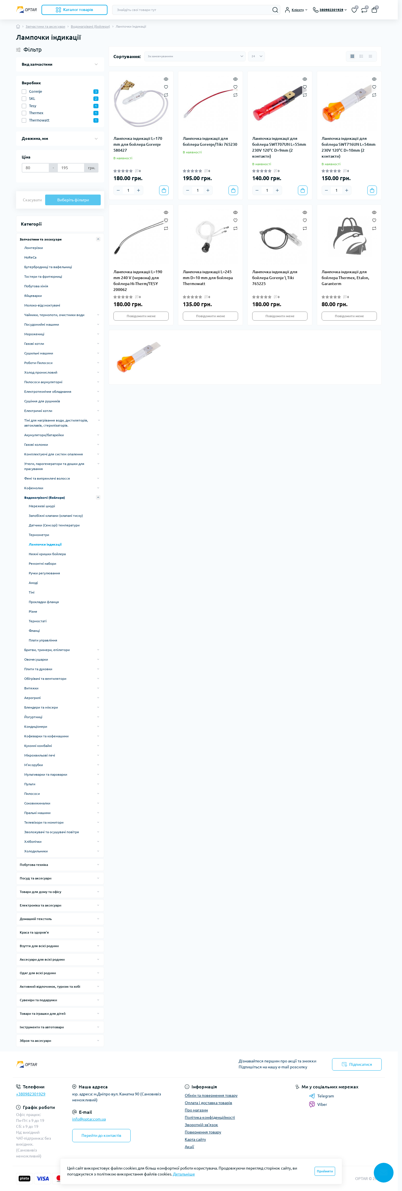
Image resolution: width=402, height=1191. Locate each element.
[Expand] (98, 239)
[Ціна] (35, 168)
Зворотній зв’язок (201, 1124)
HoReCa (30, 257)
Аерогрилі (32, 698)
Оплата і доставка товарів (208, 1102)
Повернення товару (203, 1132)
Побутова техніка (34, 864)
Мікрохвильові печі (39, 755)
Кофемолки (33, 488)
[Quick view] (166, 78)
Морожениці (34, 334)
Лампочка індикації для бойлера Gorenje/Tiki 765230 (210, 141)
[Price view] (370, 56)
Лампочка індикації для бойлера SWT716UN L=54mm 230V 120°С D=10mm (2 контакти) (348, 147)
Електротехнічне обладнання (47, 391)
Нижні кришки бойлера (47, 554)
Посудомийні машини (41, 324)
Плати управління (43, 640)
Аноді (33, 583)
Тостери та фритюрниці (43, 276)
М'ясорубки (33, 765)
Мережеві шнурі (42, 506)
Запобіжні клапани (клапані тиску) (56, 515)
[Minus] (118, 190)
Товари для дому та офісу (40, 892)
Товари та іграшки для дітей (42, 1013)
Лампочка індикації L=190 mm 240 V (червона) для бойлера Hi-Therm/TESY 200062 (137, 281)
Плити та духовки (38, 669)
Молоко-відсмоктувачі (42, 305)
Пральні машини (37, 813)
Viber (318, 1104)
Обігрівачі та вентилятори (45, 678)
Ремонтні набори (42, 563)
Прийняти (325, 1171)
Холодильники (36, 851)
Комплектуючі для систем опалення (53, 454)
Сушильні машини (38, 353)
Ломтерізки (33, 248)
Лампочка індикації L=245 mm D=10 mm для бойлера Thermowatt (208, 278)
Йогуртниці (33, 717)
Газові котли (34, 343)
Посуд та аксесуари (35, 878)
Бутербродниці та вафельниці (48, 267)
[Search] (275, 10)
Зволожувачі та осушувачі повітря (51, 832)
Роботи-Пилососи (38, 363)
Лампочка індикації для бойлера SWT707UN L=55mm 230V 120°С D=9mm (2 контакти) (279, 147)
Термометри (39, 535)
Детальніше (184, 1174)
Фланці (34, 630)
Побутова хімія (36, 286)
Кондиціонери (35, 726)
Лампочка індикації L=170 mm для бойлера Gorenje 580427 (137, 144)
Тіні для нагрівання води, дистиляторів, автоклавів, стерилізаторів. (56, 422)
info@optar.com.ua (89, 1119)
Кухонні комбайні (38, 745)
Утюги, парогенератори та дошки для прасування (54, 466)
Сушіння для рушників (42, 401)
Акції (189, 1146)
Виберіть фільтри (73, 200)
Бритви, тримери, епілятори (47, 650)
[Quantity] (128, 190)
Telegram (321, 1096)
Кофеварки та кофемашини (46, 736)
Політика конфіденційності (210, 1117)
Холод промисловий (40, 372)
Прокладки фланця (44, 602)
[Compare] (166, 94)
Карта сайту (195, 1139)
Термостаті (38, 621)
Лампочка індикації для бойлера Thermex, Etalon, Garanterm (345, 278)
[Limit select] (256, 56)
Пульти (29, 784)
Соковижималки (37, 803)
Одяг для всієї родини (38, 973)
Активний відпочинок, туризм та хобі (50, 986)
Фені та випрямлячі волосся (47, 478)
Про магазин (196, 1110)
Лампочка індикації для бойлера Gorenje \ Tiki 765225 (274, 278)
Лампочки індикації (45, 544)
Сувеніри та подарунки (38, 1000)
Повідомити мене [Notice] (141, 316)
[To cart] (164, 190)
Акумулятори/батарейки (44, 435)
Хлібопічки (32, 841)
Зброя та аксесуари (35, 1040)
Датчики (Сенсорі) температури (54, 525)
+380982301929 (30, 1094)
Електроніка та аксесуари (40, 905)
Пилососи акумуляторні (43, 382)
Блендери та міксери (41, 707)
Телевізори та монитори (43, 822)
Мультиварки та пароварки (45, 774)
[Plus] (138, 190)
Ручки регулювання (44, 573)
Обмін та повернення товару (211, 1095)
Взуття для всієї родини (39, 946)
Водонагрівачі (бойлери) (90, 26)
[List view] (361, 56)
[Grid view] (352, 56)
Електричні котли (38, 411)
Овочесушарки (36, 659)
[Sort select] (195, 56)
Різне (33, 611)
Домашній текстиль (36, 919)
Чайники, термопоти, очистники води (54, 315)
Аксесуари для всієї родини (42, 959)
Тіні (31, 592)
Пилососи (32, 793)
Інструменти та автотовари (42, 1027)
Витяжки (31, 688)
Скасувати (32, 200)
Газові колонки (36, 444)
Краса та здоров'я (34, 932)
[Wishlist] (166, 86)
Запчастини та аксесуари (45, 26)
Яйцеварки (33, 295)
